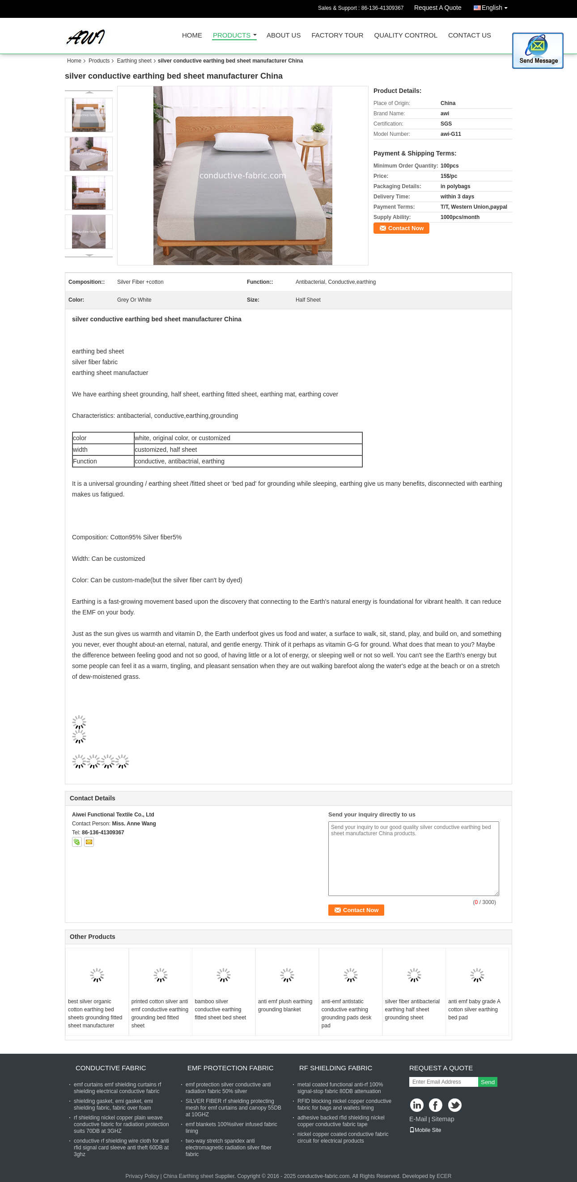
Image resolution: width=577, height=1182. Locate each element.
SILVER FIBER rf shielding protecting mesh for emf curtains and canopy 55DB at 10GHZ (233, 1108)
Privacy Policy (142, 1176)
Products (231, 35)
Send (488, 1082)
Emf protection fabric (230, 1068)
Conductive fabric (111, 1068)
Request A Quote (438, 7)
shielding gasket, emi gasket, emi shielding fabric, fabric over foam (113, 1104)
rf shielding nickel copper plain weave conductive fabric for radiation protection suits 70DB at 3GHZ (121, 1124)
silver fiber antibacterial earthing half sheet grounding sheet (412, 1009)
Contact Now (406, 228)
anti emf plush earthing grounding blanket (285, 1005)
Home (192, 35)
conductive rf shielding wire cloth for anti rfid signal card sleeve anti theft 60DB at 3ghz (121, 1147)
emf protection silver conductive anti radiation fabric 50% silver (228, 1087)
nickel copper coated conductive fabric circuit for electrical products (342, 1137)
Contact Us (469, 35)
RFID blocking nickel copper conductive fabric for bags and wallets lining (344, 1104)
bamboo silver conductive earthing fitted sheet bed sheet (220, 1009)
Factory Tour (337, 35)
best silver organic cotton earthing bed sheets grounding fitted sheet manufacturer (95, 1013)
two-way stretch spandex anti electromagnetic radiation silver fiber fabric (229, 1147)
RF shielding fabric (335, 1068)
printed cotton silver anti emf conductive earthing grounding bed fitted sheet (160, 1013)
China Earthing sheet (188, 1176)
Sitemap (442, 1119)
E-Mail (418, 1119)
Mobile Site (425, 1130)
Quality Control (405, 35)
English (497, 6)
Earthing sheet (134, 61)
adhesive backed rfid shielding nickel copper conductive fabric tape (341, 1121)
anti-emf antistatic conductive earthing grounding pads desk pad (346, 1013)
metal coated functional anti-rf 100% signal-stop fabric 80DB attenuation (340, 1087)
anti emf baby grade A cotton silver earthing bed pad (474, 1009)
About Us (284, 35)
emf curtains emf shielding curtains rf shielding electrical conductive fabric (117, 1087)
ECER (444, 1176)
